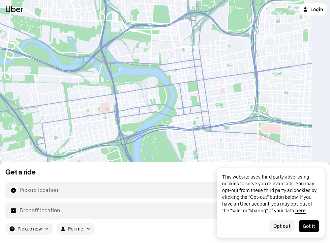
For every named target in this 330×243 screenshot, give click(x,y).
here (300, 210)
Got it (309, 226)
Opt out (282, 226)
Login (313, 9)
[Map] (165, 81)
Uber (14, 9)
